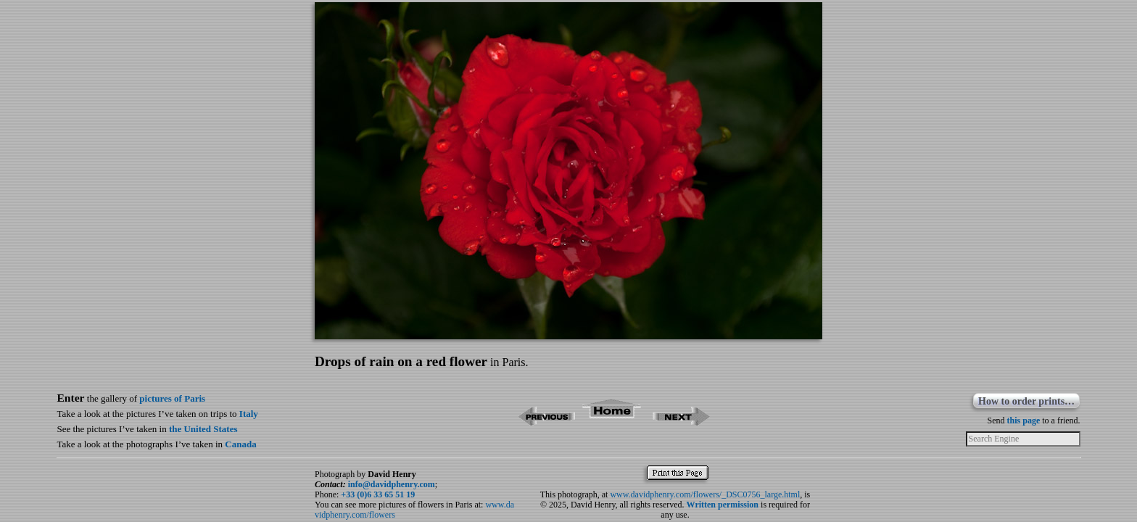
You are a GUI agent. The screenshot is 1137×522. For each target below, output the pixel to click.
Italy (248, 413)
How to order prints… (1026, 401)
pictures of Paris (172, 398)
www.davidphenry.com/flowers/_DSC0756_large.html (705, 494)
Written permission (722, 505)
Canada (240, 444)
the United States (203, 428)
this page (1024, 420)
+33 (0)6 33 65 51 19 (378, 494)
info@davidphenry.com (391, 484)
